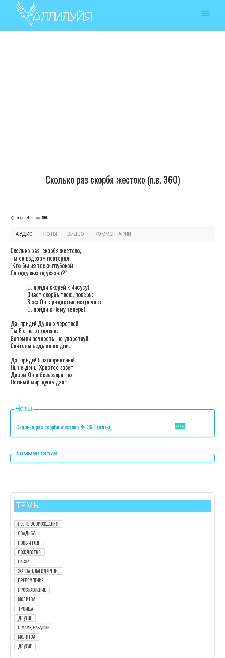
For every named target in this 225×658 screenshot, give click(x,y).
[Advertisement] (112, 111)
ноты (180, 426)
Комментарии (113, 234)
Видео (75, 234)
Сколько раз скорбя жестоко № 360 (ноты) (63, 427)
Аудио (24, 234)
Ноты (50, 234)
